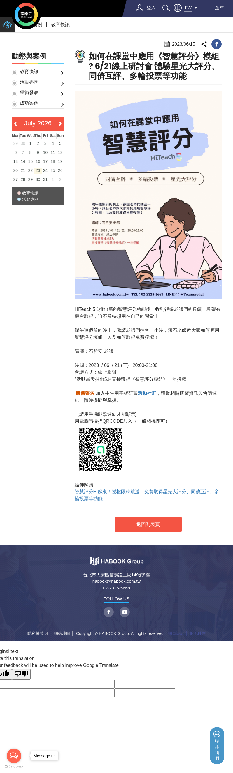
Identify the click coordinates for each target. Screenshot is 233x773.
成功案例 (29, 103)
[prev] (16, 124)
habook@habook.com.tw (116, 581)
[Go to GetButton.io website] (14, 767)
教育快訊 (60, 24)
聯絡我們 (217, 750)
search (166, 7)
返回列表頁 (148, 524)
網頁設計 (176, 633)
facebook (216, 44)
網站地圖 (62, 633)
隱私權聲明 (37, 633)
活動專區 (29, 82)
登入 (151, 7)
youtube (125, 612)
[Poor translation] (21, 674)
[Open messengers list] (14, 756)
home (7, 24)
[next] (60, 124)
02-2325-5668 (116, 587)
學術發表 (29, 92)
